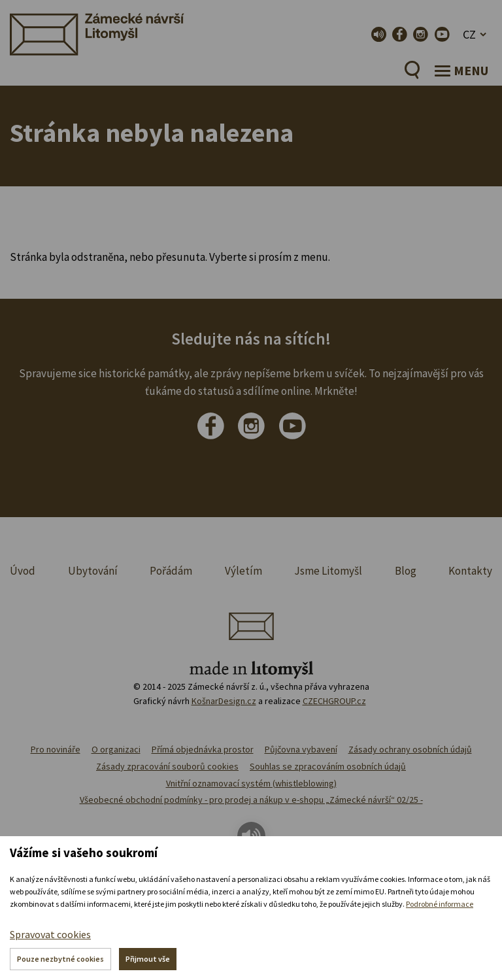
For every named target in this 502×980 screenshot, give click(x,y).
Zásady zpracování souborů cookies (167, 766)
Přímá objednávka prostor (203, 749)
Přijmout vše (148, 959)
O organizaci (116, 749)
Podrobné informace (439, 904)
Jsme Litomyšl (328, 571)
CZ (469, 34)
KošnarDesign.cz (224, 701)
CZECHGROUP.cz (334, 701)
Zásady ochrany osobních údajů (410, 749)
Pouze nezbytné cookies (60, 959)
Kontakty (470, 571)
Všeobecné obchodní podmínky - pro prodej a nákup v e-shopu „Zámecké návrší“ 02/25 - (251, 799)
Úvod (22, 571)
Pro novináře (55, 749)
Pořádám (171, 571)
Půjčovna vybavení (301, 749)
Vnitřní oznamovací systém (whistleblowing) (251, 783)
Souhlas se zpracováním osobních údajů (328, 766)
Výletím (243, 571)
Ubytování (93, 571)
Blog (405, 571)
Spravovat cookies (50, 934)
